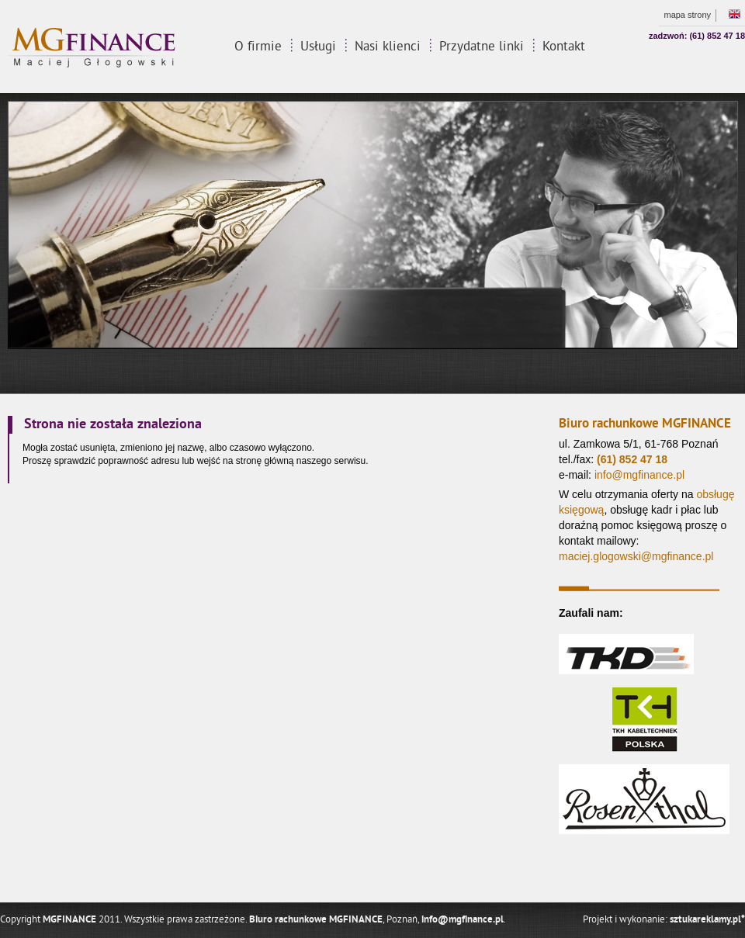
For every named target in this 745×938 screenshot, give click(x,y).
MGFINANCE (69, 920)
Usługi (318, 47)
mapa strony (687, 14)
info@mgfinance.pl (462, 920)
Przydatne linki (481, 47)
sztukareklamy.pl (707, 920)
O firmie (258, 47)
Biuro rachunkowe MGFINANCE (316, 920)
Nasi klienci (388, 47)
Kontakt (563, 47)
